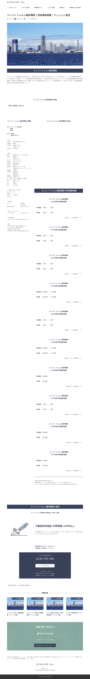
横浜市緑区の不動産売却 (24, 585)
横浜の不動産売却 (13, 585)
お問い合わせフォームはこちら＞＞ (45, 645)
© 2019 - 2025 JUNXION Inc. (45, 676)
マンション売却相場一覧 (31, 18)
